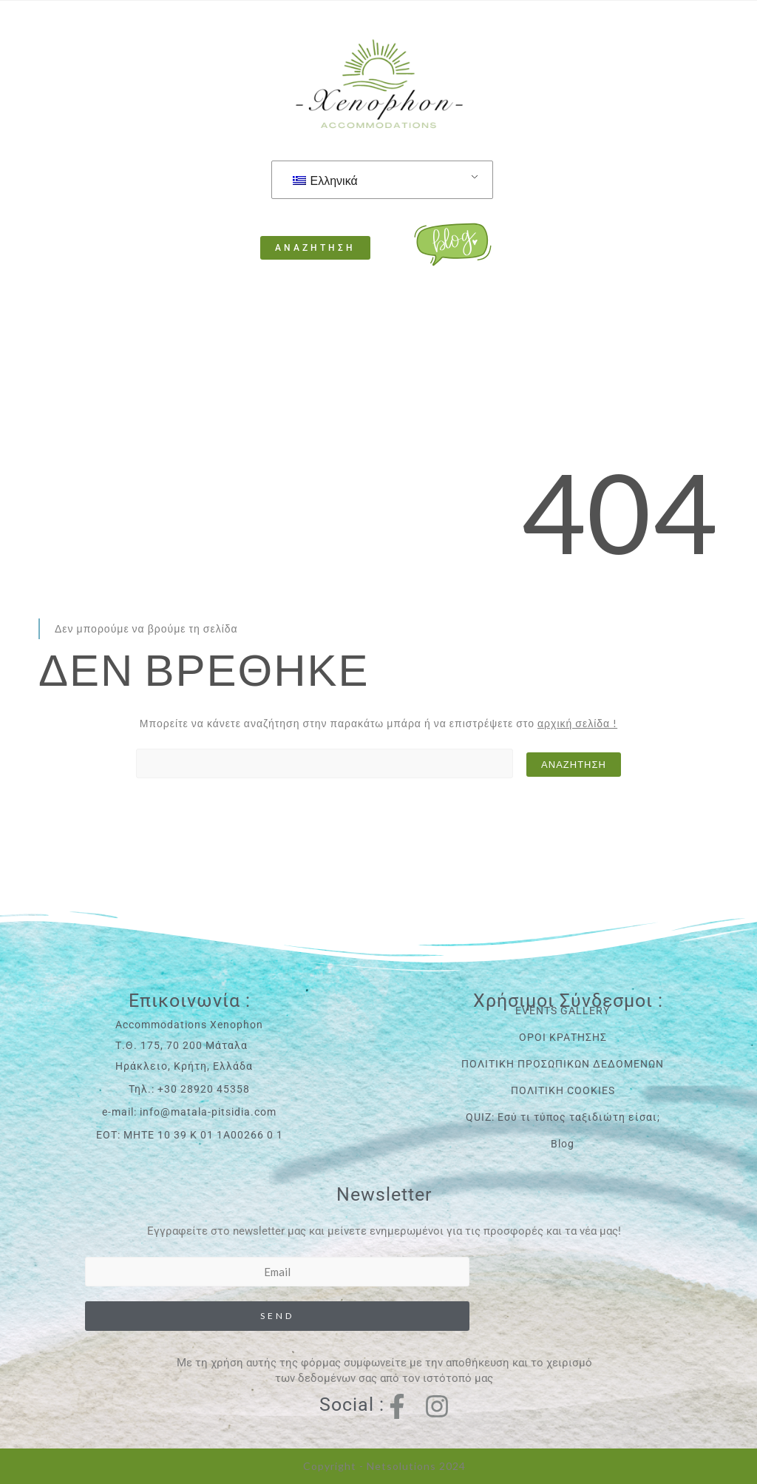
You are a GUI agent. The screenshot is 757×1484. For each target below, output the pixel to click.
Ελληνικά (325, 180)
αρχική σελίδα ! (577, 723)
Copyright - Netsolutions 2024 (384, 1466)
